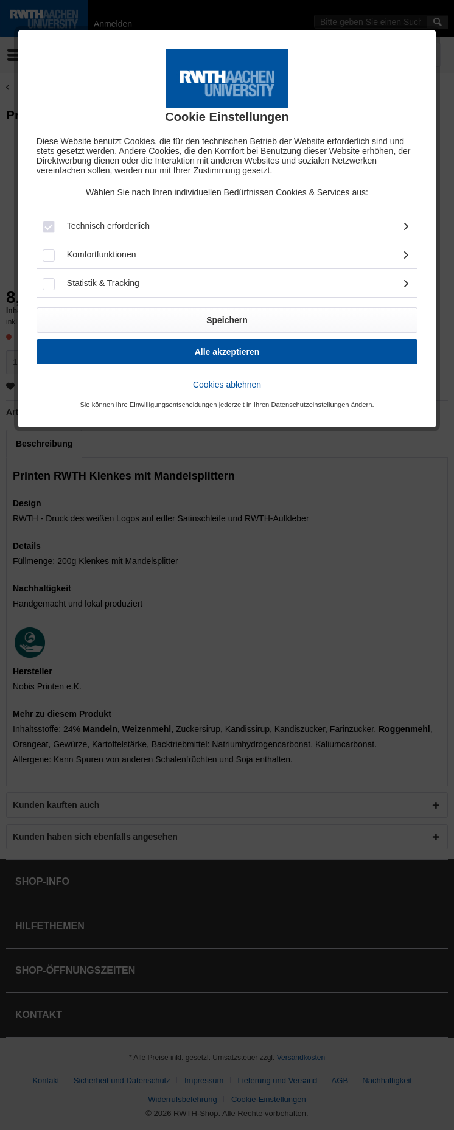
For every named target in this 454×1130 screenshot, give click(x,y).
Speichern (227, 320)
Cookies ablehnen (227, 384)
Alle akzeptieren (227, 352)
